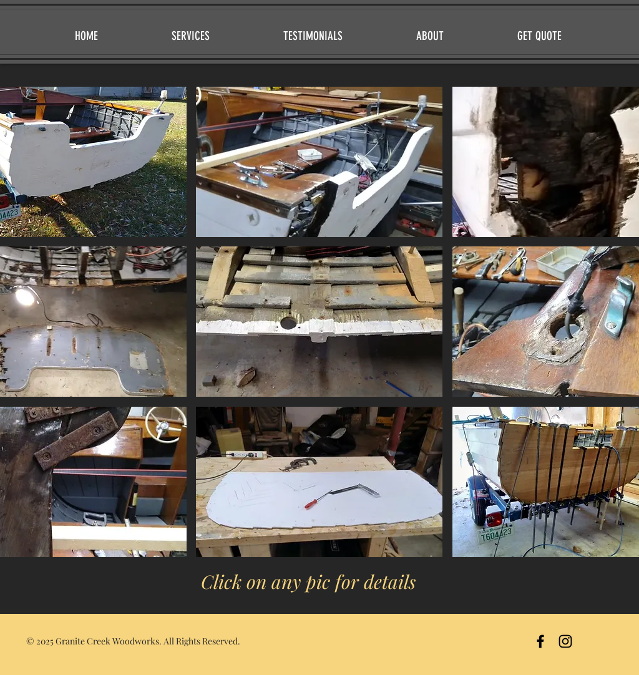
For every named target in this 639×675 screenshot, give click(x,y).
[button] (319, 162)
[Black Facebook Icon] (540, 641)
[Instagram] (565, 641)
